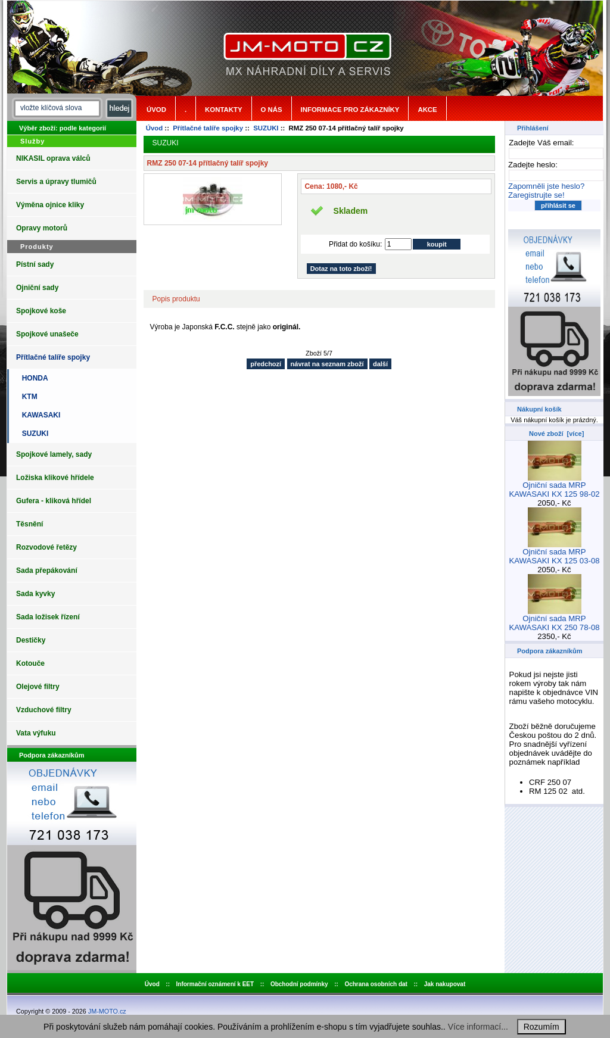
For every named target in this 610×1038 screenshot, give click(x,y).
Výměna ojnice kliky (50, 205)
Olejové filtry (38, 686)
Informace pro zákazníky (350, 109)
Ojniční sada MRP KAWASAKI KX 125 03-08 (554, 552)
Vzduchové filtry (43, 710)
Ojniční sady (37, 287)
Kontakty (223, 109)
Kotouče (30, 663)
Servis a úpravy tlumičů (56, 181)
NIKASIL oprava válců (53, 158)
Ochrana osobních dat (375, 984)
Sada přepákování (46, 570)
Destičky (30, 640)
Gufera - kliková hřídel (53, 501)
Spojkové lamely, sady (54, 454)
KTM (28, 396)
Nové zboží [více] (556, 433)
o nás (271, 109)
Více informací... (478, 1026)
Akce (427, 109)
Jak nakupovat (444, 984)
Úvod (156, 109)
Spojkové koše (41, 311)
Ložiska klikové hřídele (55, 477)
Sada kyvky (35, 594)
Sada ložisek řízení (48, 617)
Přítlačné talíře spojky (208, 128)
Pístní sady (35, 264)
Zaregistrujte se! (536, 195)
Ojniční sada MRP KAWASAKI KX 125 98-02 (554, 485)
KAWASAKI (39, 415)
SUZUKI (265, 128)
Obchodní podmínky (299, 984)
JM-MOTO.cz (107, 1011)
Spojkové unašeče (47, 334)
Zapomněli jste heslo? (546, 186)
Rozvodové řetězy (46, 547)
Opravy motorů (41, 228)
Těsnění (29, 524)
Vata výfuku (36, 733)
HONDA (33, 378)
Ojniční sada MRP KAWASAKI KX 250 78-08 (554, 619)
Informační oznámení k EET (215, 984)
